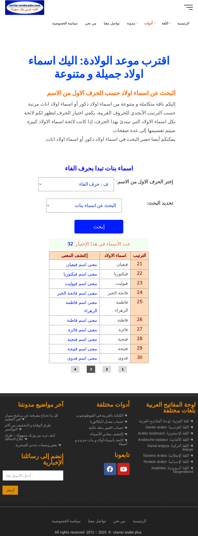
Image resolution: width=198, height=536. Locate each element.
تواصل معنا (97, 518)
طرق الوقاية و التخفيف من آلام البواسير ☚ (28, 425)
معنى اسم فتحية (82, 337)
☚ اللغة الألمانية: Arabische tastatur (165, 438)
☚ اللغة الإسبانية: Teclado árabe (168, 460)
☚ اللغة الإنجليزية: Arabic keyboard (165, 431)
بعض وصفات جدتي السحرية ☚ (38, 442)
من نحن (119, 518)
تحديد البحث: (160, 203)
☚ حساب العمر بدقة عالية (108, 425)
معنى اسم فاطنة (82, 319)
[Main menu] (186, 7)
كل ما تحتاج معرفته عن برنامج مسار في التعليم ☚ (31, 415)
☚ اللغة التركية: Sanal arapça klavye (170, 446)
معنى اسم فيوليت (81, 283)
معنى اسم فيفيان (81, 265)
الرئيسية (139, 518)
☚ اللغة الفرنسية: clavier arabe (169, 425)
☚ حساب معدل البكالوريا (108, 419)
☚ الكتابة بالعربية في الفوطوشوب (101, 413)
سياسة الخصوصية (66, 518)
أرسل (10, 488)
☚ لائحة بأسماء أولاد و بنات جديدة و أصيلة (101, 440)
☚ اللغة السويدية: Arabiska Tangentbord (172, 468)
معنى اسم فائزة (82, 328)
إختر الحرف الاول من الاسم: (145, 182)
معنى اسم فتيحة (82, 346)
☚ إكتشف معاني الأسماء (108, 431)
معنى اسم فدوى (82, 356)
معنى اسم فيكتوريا (80, 274)
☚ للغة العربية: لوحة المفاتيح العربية (166, 419)
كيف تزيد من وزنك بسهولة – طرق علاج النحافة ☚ (30, 435)
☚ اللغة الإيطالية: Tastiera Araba (168, 454)
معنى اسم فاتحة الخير (77, 292)
